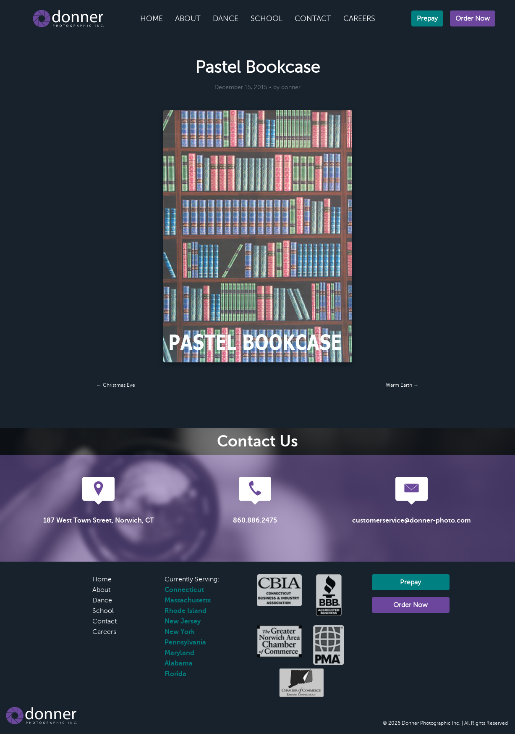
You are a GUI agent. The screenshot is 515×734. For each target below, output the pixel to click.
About (188, 18)
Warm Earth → (402, 385)
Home (151, 18)
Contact (313, 18)
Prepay (427, 18)
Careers (359, 18)
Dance (225, 18)
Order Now (472, 18)
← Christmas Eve (116, 385)
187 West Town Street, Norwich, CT (98, 520)
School (266, 18)
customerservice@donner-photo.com (411, 520)
